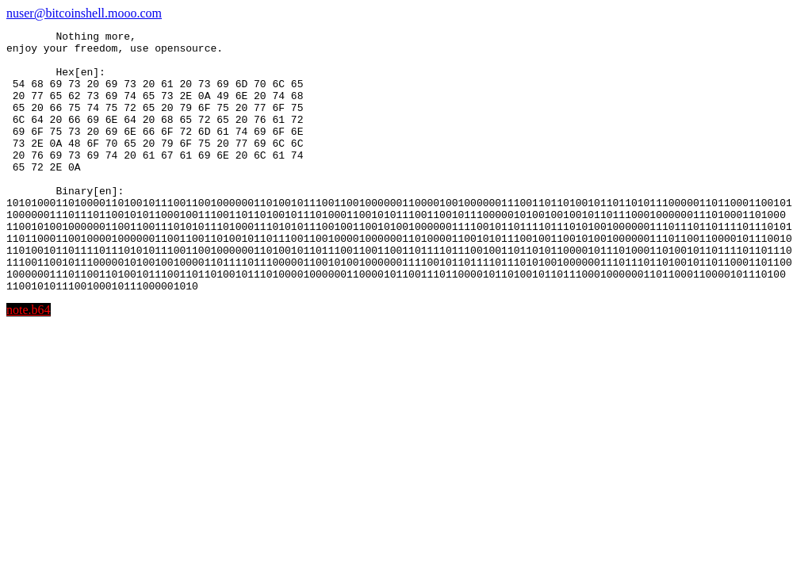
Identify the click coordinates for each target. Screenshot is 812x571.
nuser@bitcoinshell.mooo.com (84, 13)
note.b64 (28, 362)
